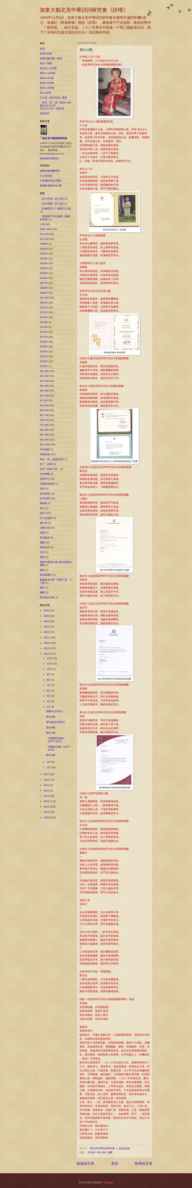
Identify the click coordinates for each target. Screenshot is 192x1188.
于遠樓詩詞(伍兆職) (50, 180)
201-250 (44, 297)
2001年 (44, 253)
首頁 (114, 1163)
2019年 (44, 346)
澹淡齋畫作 (46, 574)
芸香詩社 (45, 113)
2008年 (44, 287)
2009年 (44, 292)
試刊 (42, 552)
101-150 (44, 234)
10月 (50, 669)
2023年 (44, 366)
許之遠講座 (46, 518)
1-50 (42, 224)
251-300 (44, 371)
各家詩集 (45, 454)
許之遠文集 (46, 175)
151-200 (44, 239)
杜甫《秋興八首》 (50, 469)
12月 (50, 658)
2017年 (44, 337)
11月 (50, 663)
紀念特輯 (45, 498)
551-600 (44, 405)
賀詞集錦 (45, 537)
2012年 (44, 312)
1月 (49, 767)
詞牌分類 (45, 527)
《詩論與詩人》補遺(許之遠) (55, 208)
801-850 (101, 1152)
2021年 (44, 356)
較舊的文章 (143, 1163)
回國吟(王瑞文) (54, 711)
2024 (47, 621)
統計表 (43, 522)
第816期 (50, 755)
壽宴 (42, 557)
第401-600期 (47, 83)
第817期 (50, 732)
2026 (47, 610)
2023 (47, 626)
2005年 (44, 273)
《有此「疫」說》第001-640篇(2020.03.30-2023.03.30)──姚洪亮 (55, 105)
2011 (47, 806)
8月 (49, 679)
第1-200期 (45, 92)
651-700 (44, 415)
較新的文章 (85, 1163)
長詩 (42, 488)
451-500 (44, 390)
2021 (47, 637)
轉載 (42, 592)
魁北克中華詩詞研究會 (54, 138)
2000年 (44, 248)
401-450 (44, 385)
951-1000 (45, 444)
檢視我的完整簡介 (50, 158)
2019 (47, 648)
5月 (49, 696)
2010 (47, 812)
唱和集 (43, 503)
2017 (47, 774)
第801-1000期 (47, 73)
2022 (47, 632)
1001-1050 (46, 229)
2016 (47, 779)
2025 (47, 616)
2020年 (44, 351)
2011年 (44, 307)
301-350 (44, 376)
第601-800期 (47, 78)
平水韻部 (45, 449)
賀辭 (110, 1152)
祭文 (42, 508)
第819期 (50, 716)
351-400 (44, 381)
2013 (47, 796)
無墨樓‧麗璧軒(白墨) (51, 185)
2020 (47, 642)
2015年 (44, 327)
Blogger (108, 1182)
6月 (49, 690)
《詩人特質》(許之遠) (52, 198)
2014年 (44, 322)
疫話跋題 (45, 493)
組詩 (42, 513)
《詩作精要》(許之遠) (52, 203)
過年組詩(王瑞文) (55, 722)
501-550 (44, 395)
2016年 (44, 332)
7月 (49, 685)
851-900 (44, 434)
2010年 (44, 302)
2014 (47, 790)
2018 (47, 653)
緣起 (42, 569)
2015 (47, 785)
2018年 (92, 1152)
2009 (47, 817)
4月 (49, 701)
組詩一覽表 (46, 63)
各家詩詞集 (46, 53)
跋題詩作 (45, 547)
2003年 (44, 263)
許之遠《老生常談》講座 (53, 97)
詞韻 (42, 532)
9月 (49, 674)
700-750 (44, 420)
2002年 (44, 258)
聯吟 (42, 587)
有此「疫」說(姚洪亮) (52, 459)
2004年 (44, 268)
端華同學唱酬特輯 (50, 170)
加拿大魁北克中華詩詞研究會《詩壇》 (84, 10)
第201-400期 (47, 87)
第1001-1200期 (48, 68)
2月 (49, 762)
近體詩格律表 (47, 483)
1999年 (44, 243)
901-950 (44, 439)
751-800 (44, 425)
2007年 (44, 283)
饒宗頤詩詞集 (47, 597)
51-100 (44, 400)
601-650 (44, 410)
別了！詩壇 (46, 464)
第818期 (50, 727)
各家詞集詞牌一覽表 (51, 58)
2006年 (44, 278)
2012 (47, 801)
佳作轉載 (45, 474)
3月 (49, 706)
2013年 (44, 317)
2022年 (44, 361)
